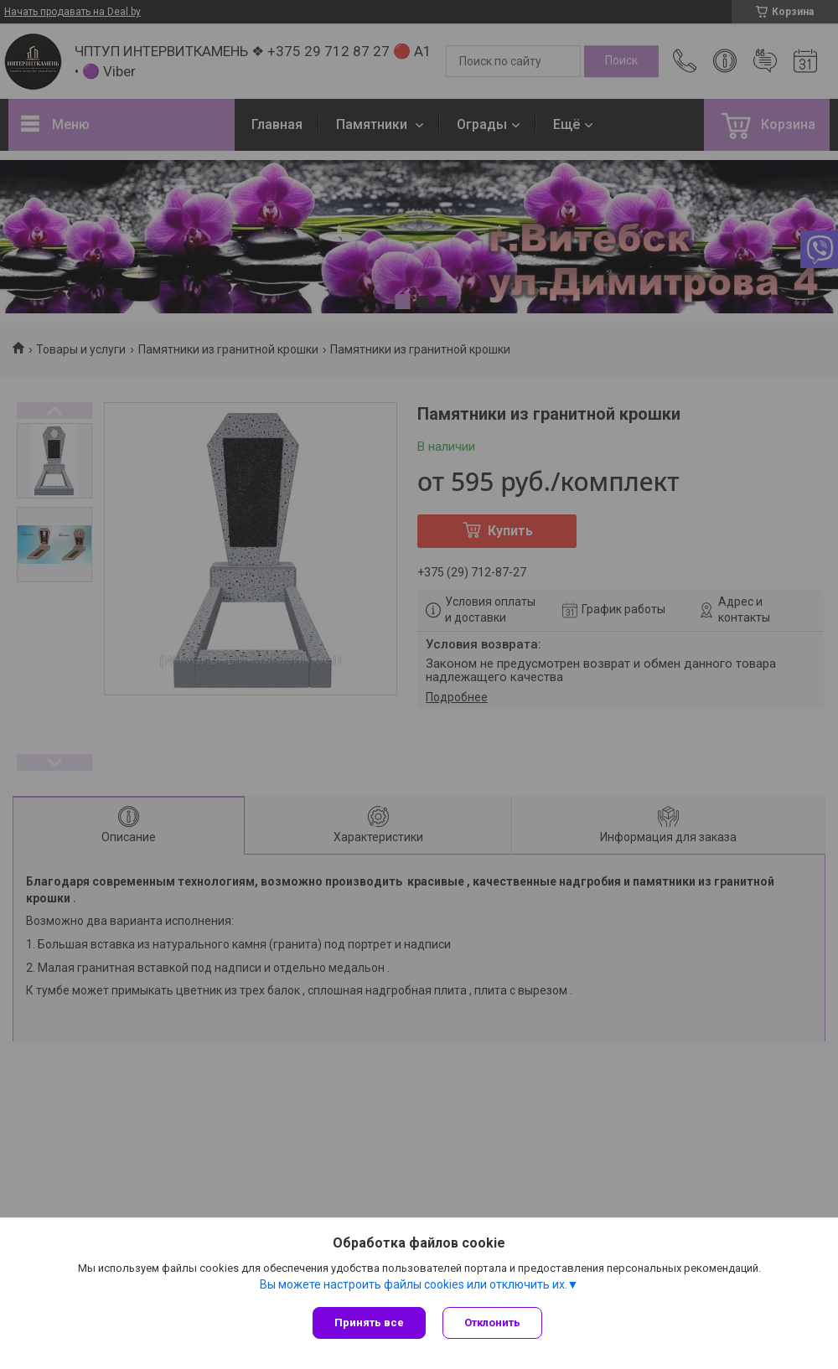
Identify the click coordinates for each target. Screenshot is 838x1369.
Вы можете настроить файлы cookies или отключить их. (413, 1284)
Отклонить (492, 1322)
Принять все (369, 1322)
